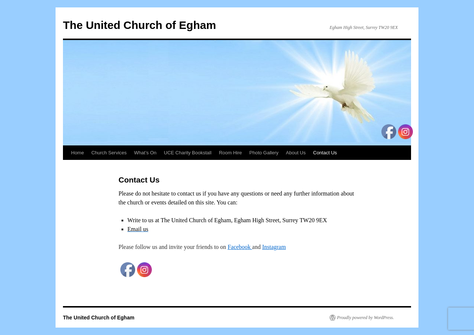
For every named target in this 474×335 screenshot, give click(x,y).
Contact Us (325, 152)
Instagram (274, 247)
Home (77, 152)
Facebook (240, 247)
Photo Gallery (263, 152)
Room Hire (230, 152)
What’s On (145, 152)
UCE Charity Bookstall (188, 152)
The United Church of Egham (139, 25)
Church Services (109, 152)
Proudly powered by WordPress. (365, 317)
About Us (296, 152)
